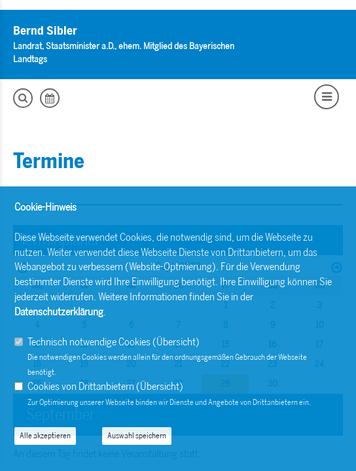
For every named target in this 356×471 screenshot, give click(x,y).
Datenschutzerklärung (58, 311)
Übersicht (176, 342)
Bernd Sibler (45, 31)
